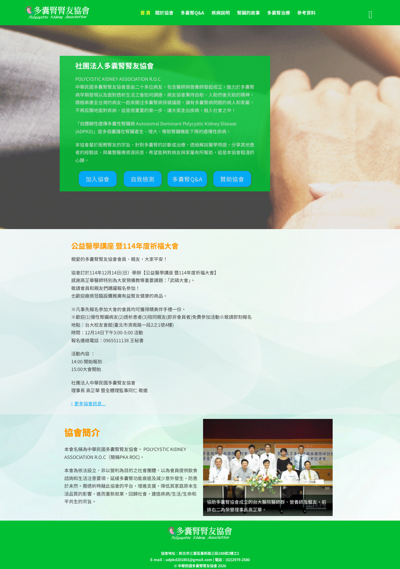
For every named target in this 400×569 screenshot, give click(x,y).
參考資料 (306, 12)
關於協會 (164, 12)
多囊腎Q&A (192, 12)
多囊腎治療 (278, 12)
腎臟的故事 (248, 12)
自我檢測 (143, 179)
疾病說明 (220, 12)
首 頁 (145, 12)
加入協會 (98, 179)
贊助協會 (232, 179)
